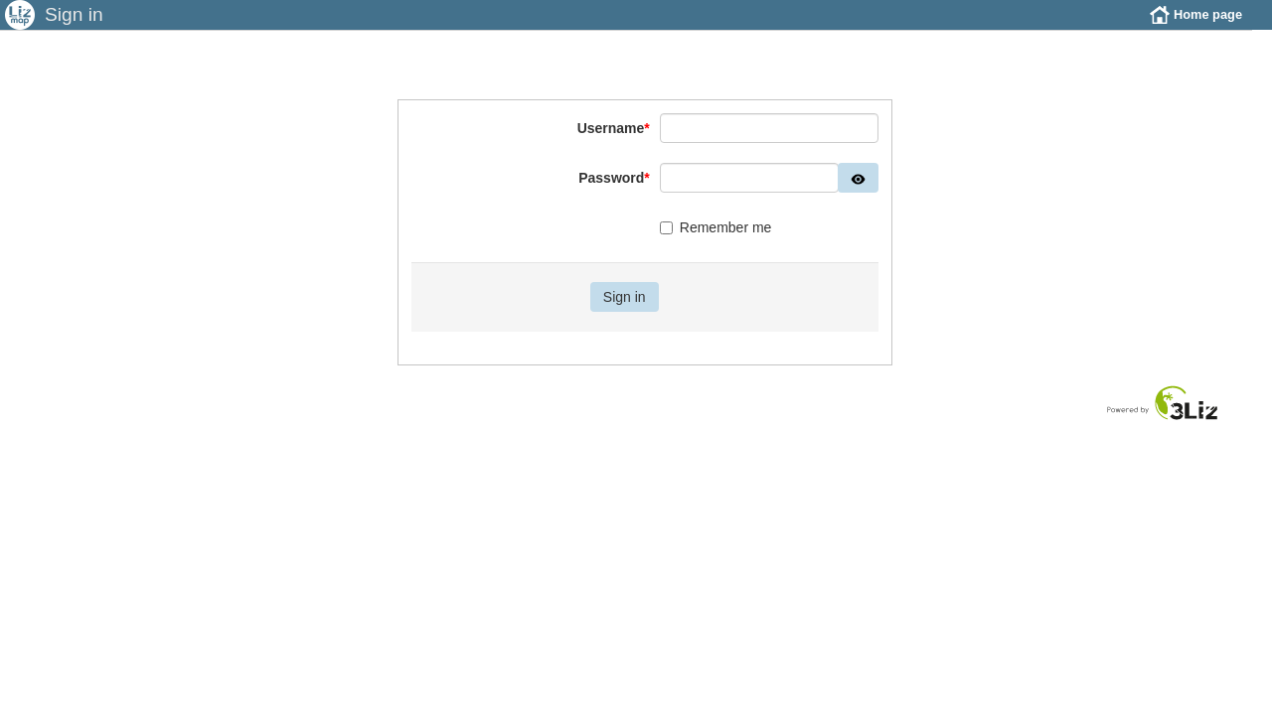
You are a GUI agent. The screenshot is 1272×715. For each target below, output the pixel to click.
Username (613, 143)
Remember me (716, 242)
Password (614, 193)
